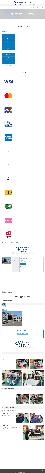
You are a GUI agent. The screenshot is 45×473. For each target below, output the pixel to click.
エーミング (8, 38)
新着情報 (20, 4)
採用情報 (29, 4)
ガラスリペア (8, 41)
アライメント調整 (8, 65)
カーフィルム (8, 54)
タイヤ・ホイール (8, 62)
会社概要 (25, 4)
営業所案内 (35, 4)
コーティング (8, 51)
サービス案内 (15, 4)
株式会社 (25, 2)
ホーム (9, 4)
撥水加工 (8, 48)
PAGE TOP (42, 467)
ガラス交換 (8, 35)
